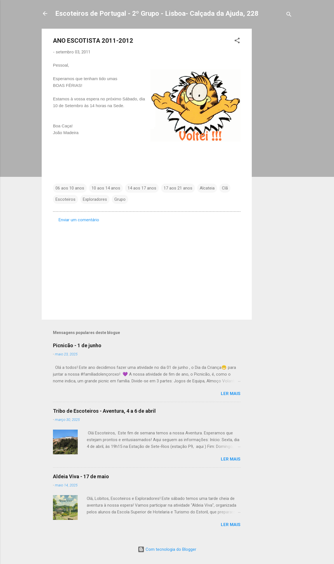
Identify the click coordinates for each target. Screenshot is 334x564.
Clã (225, 188)
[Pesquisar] (289, 15)
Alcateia (207, 188)
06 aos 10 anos (69, 188)
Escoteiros (65, 199)
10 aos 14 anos (106, 188)
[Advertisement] (274, 113)
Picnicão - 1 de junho (77, 345)
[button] (237, 41)
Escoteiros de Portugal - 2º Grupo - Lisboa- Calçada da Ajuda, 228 (157, 13)
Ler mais (231, 393)
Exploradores (95, 199)
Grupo (120, 199)
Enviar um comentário (79, 219)
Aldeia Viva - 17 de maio (81, 476)
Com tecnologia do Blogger (167, 549)
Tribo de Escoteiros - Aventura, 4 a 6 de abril (104, 411)
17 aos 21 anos (178, 188)
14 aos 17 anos (142, 188)
